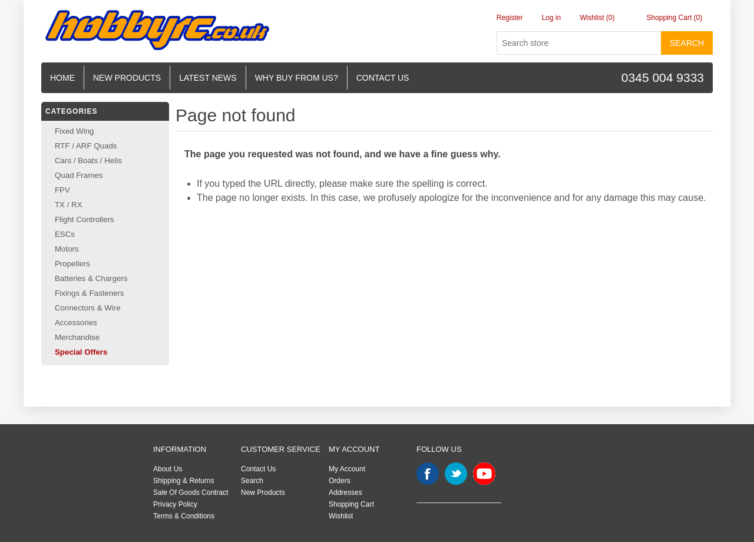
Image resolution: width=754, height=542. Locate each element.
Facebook (427, 473)
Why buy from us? (296, 77)
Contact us (382, 77)
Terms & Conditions (183, 516)
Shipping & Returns (183, 481)
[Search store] (579, 43)
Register (510, 18)
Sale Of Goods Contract (190, 492)
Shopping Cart (351, 504)
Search (687, 43)
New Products (127, 77)
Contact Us (258, 469)
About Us (167, 469)
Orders (339, 481)
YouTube (484, 473)
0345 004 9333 (662, 77)
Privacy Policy (175, 504)
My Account (347, 469)
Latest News (208, 77)
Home (62, 77)
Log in (551, 18)
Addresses (345, 492)
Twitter (456, 473)
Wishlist (341, 516)
